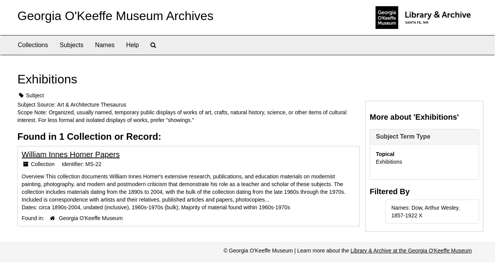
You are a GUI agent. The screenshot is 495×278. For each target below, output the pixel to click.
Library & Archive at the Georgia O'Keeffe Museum (411, 250)
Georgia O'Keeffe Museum (91, 218)
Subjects (71, 45)
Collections (33, 45)
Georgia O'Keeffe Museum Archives (115, 16)
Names (105, 45)
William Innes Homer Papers (70, 154)
